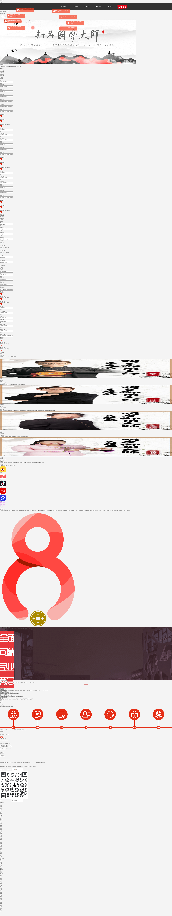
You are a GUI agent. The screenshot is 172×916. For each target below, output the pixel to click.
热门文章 (110, 6)
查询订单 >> (3, 353)
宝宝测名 (2, 214)
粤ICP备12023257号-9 (39, 762)
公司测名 (2, 215)
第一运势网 (8, 766)
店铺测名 (2, 217)
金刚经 (34, 766)
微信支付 (5, 17)
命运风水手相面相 (28, 766)
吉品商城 (14, 766)
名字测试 (98, 6)
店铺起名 (87, 6)
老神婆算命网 (20, 766)
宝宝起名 (63, 6)
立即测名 (2, 352)
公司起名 (75, 6)
